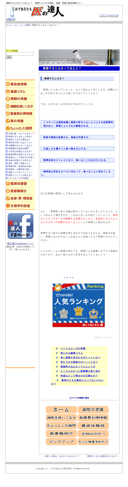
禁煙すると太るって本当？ (20, 136)
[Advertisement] (62, 36)
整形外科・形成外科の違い (20, 166)
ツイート (69, 277)
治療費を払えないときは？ (20, 145)
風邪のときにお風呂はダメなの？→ (103, 456)
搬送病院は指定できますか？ (21, 154)
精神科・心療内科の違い (19, 169)
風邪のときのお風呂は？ (19, 139)
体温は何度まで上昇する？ (20, 160)
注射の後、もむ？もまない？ (21, 133)
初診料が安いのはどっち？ (20, 142)
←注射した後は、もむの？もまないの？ (61, 456)
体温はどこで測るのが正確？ (21, 157)
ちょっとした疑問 (22, 25)
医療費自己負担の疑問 (18, 148)
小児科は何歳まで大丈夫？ (20, 151)
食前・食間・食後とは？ (19, 163)
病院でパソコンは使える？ (20, 175)
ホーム (9, 25)
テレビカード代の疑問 (18, 178)
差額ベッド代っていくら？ (20, 172)
